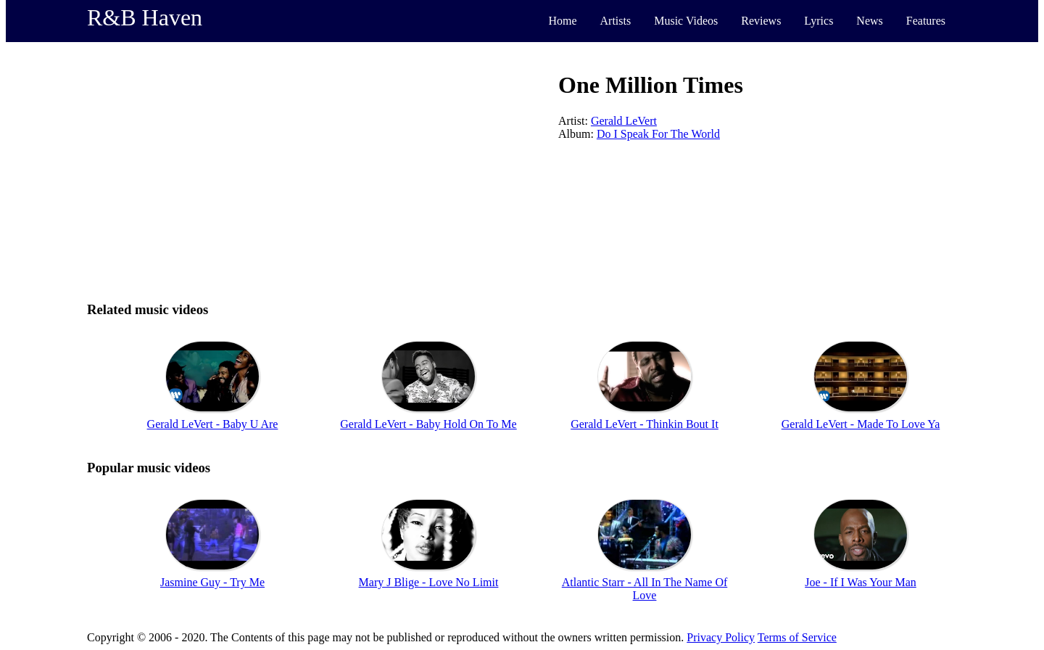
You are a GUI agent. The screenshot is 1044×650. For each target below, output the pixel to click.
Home (562, 21)
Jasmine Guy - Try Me (212, 582)
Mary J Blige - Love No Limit (429, 582)
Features (925, 21)
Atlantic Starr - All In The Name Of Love (645, 588)
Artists (615, 21)
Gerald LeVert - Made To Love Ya (861, 424)
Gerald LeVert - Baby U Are (212, 424)
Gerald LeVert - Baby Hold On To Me (428, 424)
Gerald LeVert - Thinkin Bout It (644, 424)
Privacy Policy (721, 637)
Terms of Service (797, 637)
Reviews (761, 21)
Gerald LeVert (624, 121)
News (869, 21)
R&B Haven (144, 17)
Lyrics (818, 21)
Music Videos (686, 21)
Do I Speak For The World (658, 134)
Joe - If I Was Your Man (860, 582)
